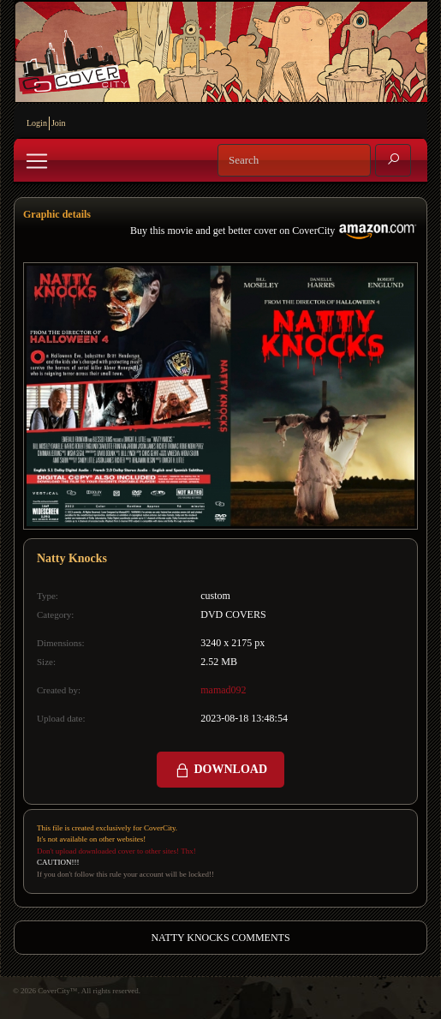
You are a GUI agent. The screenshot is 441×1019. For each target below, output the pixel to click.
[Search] (294, 160)
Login (37, 123)
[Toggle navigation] (37, 161)
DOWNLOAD (220, 770)
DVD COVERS (232, 614)
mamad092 (223, 690)
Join (58, 123)
